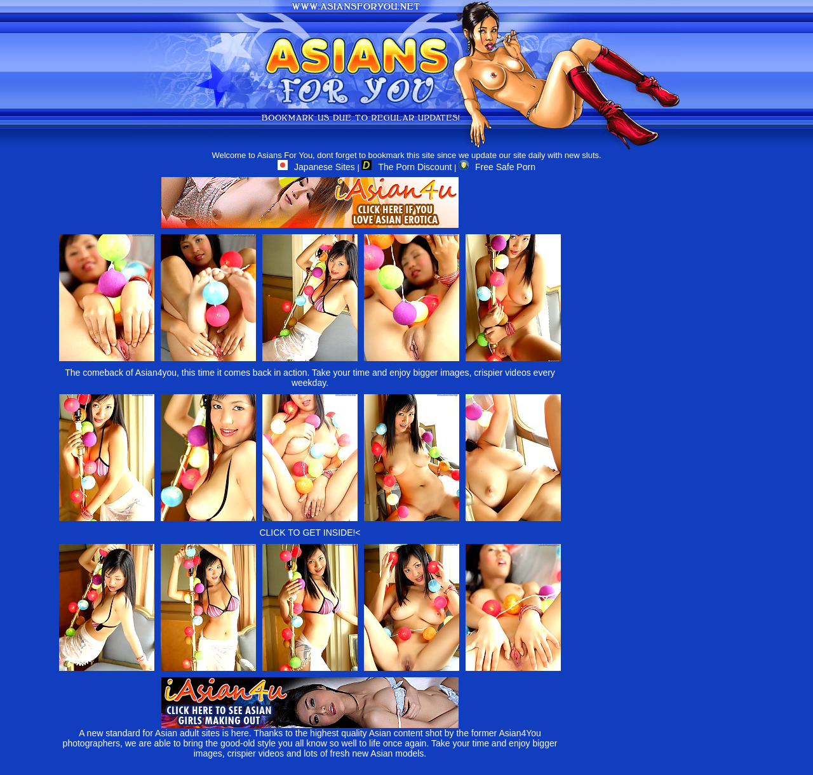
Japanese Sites (316, 167)
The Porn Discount (406, 167)
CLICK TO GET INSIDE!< (309, 532)
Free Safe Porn (497, 167)
